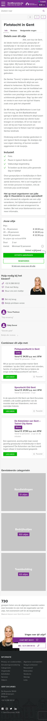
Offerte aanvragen (23, 255)
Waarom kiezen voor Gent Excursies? (15, 614)
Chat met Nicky (9, 287)
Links (26, 680)
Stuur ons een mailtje (12, 291)
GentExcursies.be (15, 4)
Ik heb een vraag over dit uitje (23, 266)
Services (4, 677)
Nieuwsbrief (28, 668)
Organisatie (5, 671)
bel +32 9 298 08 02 (29, 645)
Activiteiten (5, 674)
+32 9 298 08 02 (12, 283)
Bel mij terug (8, 299)
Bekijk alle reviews (10, 335)
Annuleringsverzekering (10, 664)
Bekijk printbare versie (13, 303)
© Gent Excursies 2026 (10, 712)
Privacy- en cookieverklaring (11, 661)
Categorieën (6, 668)
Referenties (28, 671)
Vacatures (27, 674)
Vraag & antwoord (30, 664)
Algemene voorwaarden (33, 661)
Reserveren (23, 261)
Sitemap (27, 677)
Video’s (4, 680)
